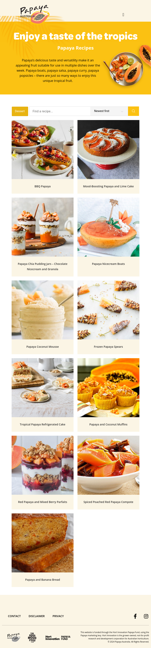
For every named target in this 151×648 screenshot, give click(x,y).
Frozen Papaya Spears (108, 346)
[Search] (133, 111)
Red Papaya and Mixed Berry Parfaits (42, 502)
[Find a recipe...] (78, 111)
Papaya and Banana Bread (42, 579)
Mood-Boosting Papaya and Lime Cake (108, 186)
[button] (123, 15)
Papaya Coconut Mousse (42, 346)
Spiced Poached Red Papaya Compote (108, 502)
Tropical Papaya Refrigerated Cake (42, 424)
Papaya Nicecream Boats (108, 264)
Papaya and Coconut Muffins (108, 424)
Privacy (58, 616)
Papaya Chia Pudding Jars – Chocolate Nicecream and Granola (42, 266)
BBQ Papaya (42, 186)
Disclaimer (37, 616)
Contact (14, 616)
